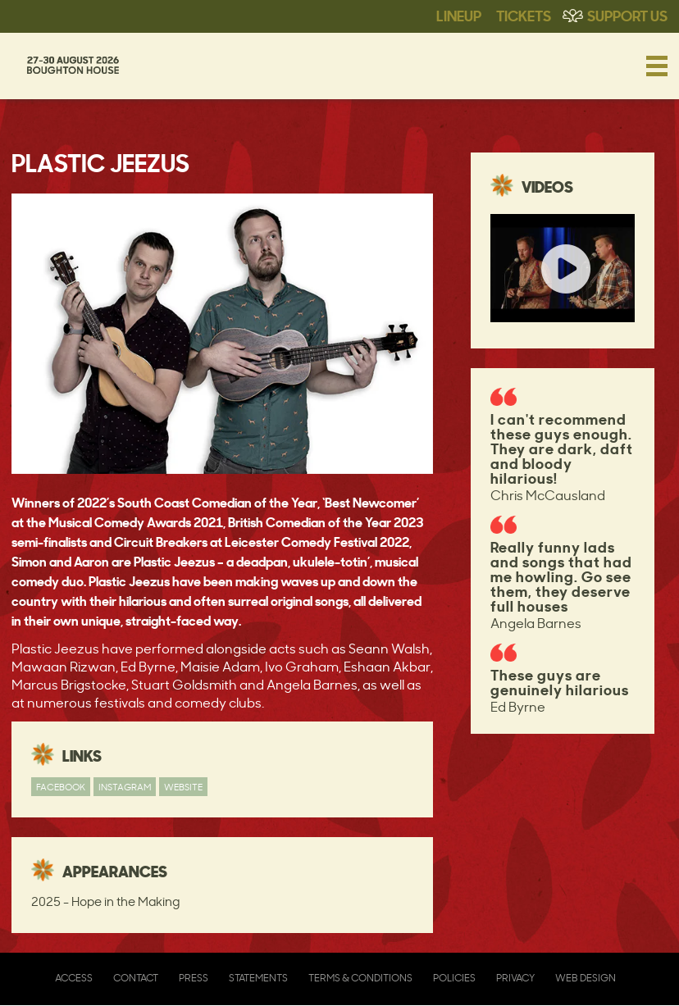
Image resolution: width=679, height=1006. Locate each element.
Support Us (627, 14)
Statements (258, 978)
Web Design (585, 978)
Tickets (523, 14)
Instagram (124, 787)
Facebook (60, 787)
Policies (454, 978)
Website (183, 787)
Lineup (458, 14)
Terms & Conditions (360, 978)
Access (74, 978)
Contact (135, 978)
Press (193, 978)
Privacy (515, 978)
